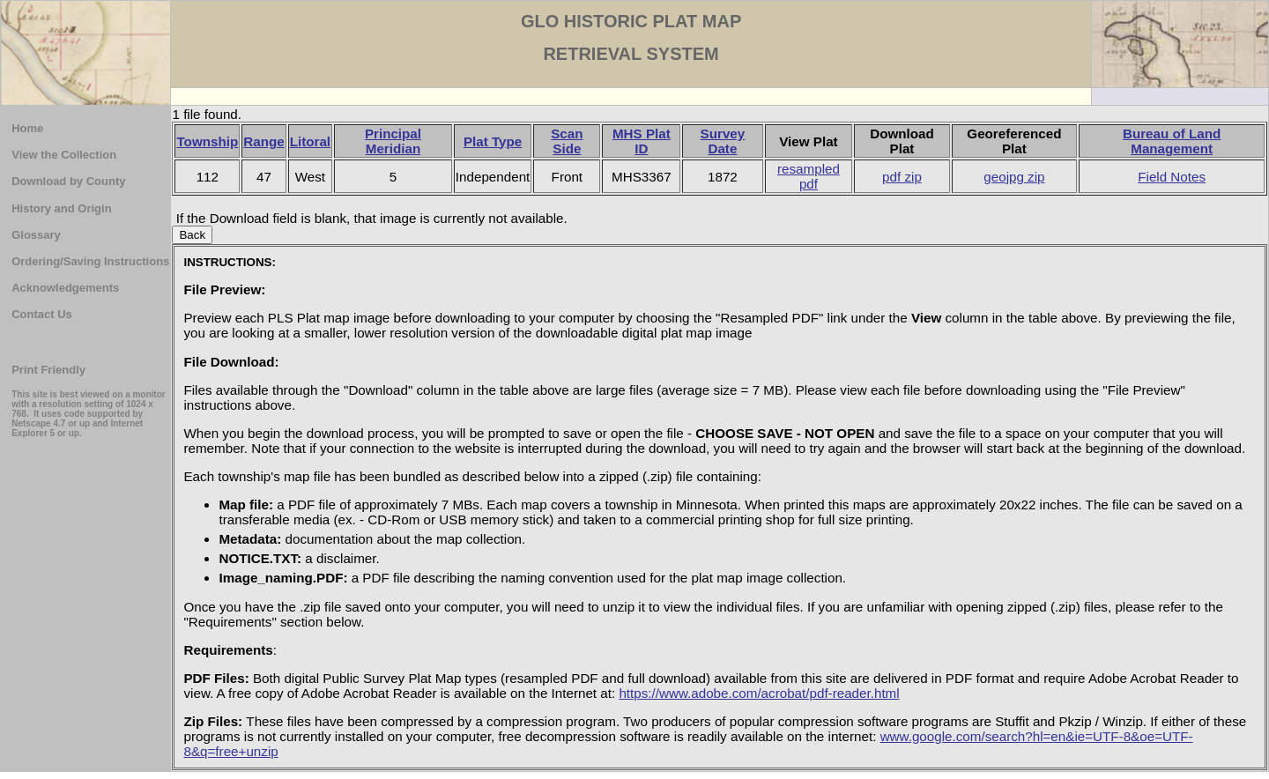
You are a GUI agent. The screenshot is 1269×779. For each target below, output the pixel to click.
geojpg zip (1013, 176)
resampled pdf (808, 176)
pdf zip (902, 176)
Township (207, 141)
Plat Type (493, 141)
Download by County (68, 181)
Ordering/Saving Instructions (90, 261)
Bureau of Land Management (1172, 141)
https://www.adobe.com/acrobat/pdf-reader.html (759, 693)
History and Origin (61, 208)
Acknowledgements (65, 287)
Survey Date (723, 141)
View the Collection (63, 154)
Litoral (310, 141)
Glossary (36, 234)
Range (263, 141)
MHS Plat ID (641, 141)
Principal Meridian (393, 141)
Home (27, 128)
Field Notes (1172, 176)
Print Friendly (48, 369)
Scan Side (567, 141)
